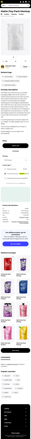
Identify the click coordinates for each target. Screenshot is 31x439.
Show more (15, 350)
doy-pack (6, 376)
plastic (5, 392)
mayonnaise (7, 388)
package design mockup (10, 81)
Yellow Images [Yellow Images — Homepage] (15, 433)
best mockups (21, 76)
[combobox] (19, 5)
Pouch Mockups (24, 223)
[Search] (28, 5)
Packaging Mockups (22, 221)
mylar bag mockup (8, 85)
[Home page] (1, 14)
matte (16, 384)
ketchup (5, 384)
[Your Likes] (23, 2)
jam (17, 380)
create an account (12, 364)
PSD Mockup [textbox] (8, 160)
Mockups (14, 221)
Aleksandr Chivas (10, 66)
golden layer (7, 380)
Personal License (24, 217)
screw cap (6, 396)
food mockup (7, 76)
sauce (15, 392)
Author (7, 67)
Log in (3, 364)
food (16, 376)
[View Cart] (21, 2)
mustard (18, 388)
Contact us (22, 183)
